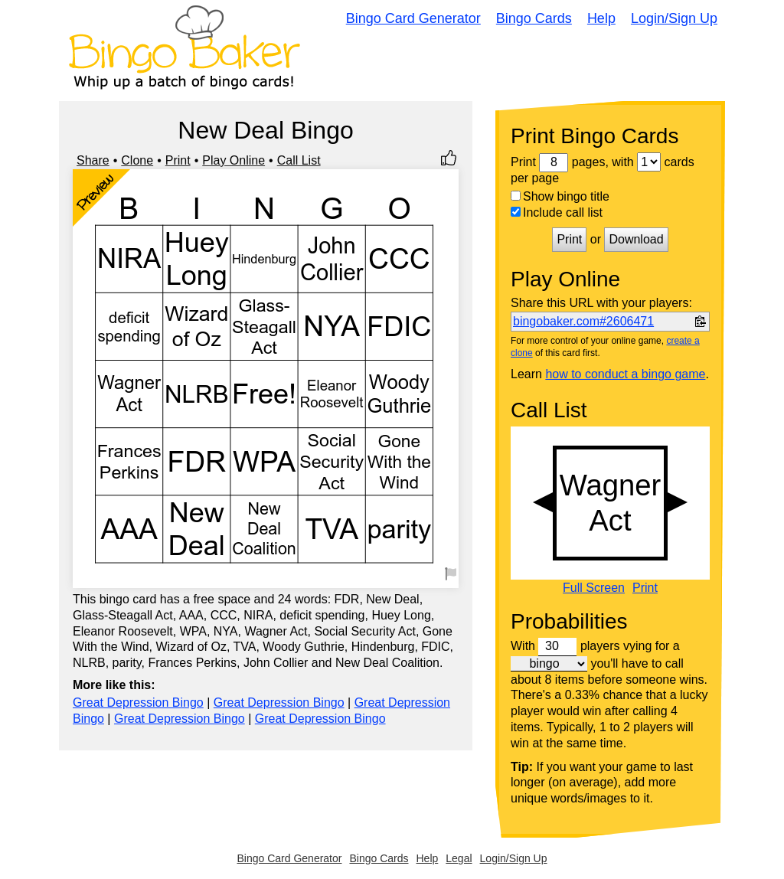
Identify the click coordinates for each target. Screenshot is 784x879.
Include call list (557, 212)
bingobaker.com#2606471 (583, 321)
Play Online (233, 160)
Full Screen (594, 588)
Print (178, 160)
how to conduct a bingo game (625, 374)
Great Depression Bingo (138, 702)
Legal (459, 858)
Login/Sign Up (674, 18)
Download (636, 239)
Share (93, 160)
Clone (137, 160)
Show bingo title (560, 196)
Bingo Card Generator (413, 18)
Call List (299, 160)
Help (601, 18)
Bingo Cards (534, 18)
